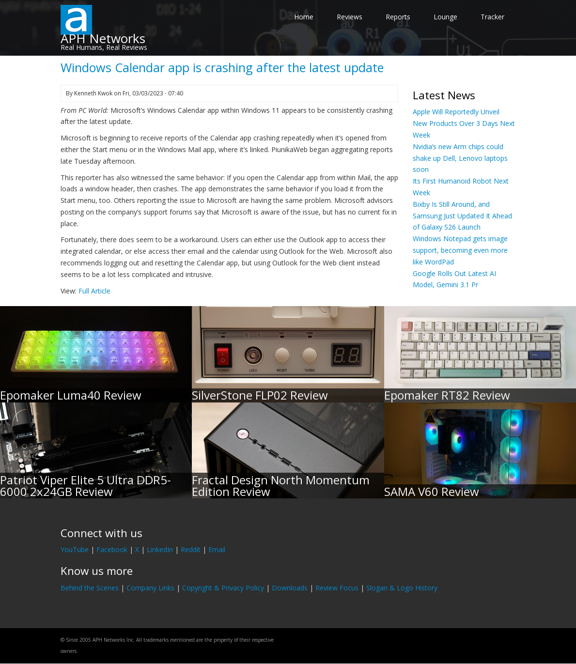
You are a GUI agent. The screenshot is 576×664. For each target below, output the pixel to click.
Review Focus (336, 587)
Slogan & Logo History (401, 587)
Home (303, 16)
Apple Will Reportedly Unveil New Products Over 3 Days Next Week (464, 123)
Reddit (191, 549)
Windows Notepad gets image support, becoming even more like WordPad (460, 250)
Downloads (290, 587)
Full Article (94, 290)
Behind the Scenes (90, 587)
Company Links (150, 587)
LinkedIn (160, 549)
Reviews (349, 16)
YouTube (75, 549)
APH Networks (103, 38)
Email (216, 549)
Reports (398, 16)
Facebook (111, 549)
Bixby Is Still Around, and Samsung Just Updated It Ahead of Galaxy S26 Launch (462, 216)
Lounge (445, 16)
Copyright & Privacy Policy (223, 587)
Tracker (492, 16)
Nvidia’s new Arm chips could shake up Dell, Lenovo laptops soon (460, 158)
